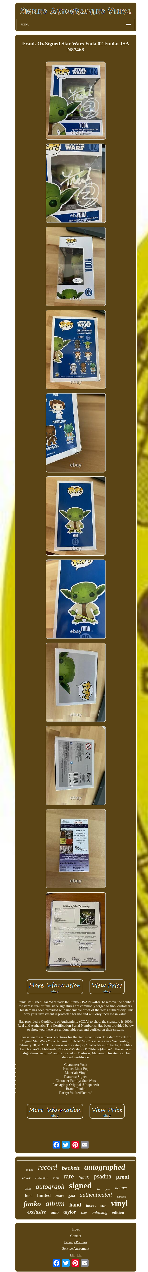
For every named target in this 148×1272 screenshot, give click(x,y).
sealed (29, 1169)
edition (118, 1212)
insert (91, 1205)
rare (68, 1176)
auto (55, 1212)
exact (59, 1196)
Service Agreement (75, 1248)
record (47, 1167)
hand (75, 1205)
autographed (104, 1167)
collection (41, 1178)
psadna (102, 1176)
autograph (50, 1186)
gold (71, 1196)
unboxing (100, 1212)
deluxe (121, 1187)
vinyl (119, 1203)
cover (26, 1178)
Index (76, 1229)
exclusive (36, 1212)
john (56, 1178)
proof (122, 1177)
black (84, 1177)
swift (84, 1213)
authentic (121, 1196)
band (28, 1196)
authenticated (96, 1194)
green (107, 1189)
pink (28, 1188)
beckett (71, 1168)
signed (80, 1185)
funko (32, 1204)
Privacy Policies (75, 1242)
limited (44, 1195)
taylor (69, 1212)
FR (79, 1255)
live (98, 1189)
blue (103, 1206)
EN (72, 1255)
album (55, 1203)
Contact (75, 1236)
